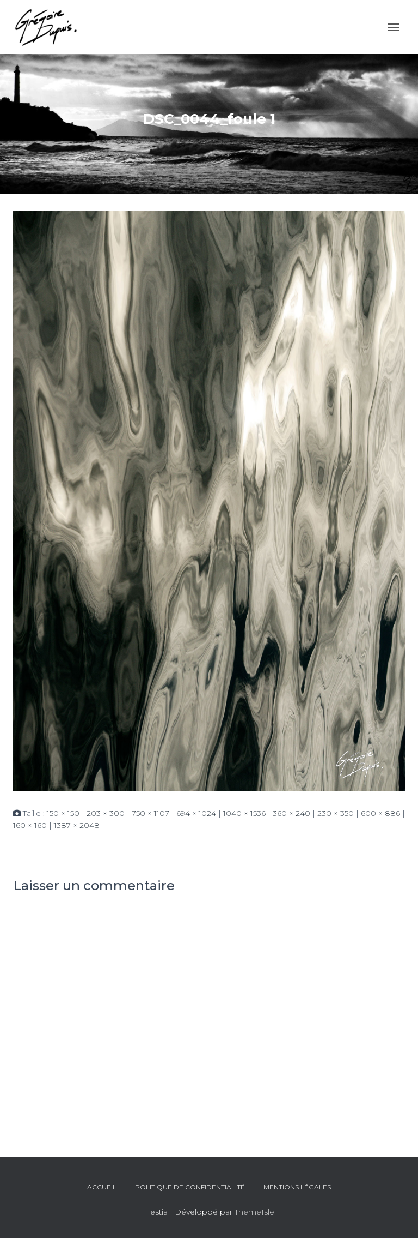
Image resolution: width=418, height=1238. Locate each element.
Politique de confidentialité (190, 1187)
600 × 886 (380, 813)
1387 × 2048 (77, 825)
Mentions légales (297, 1187)
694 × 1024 (196, 813)
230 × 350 (335, 813)
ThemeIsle (254, 1212)
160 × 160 (30, 825)
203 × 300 (106, 813)
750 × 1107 (150, 813)
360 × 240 (291, 813)
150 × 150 (63, 813)
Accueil (101, 1187)
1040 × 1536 (244, 813)
